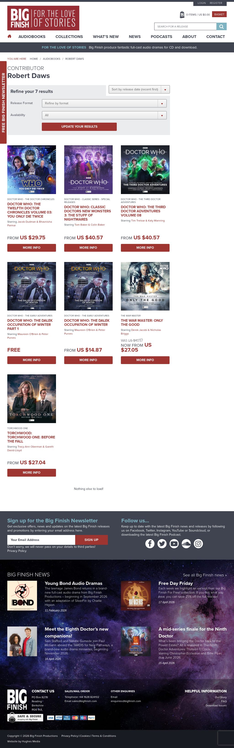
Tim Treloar (138, 221)
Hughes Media (31, 741)
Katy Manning (156, 221)
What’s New (106, 37)
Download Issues (216, 705)
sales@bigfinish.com (84, 701)
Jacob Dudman (27, 222)
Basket (219, 14)
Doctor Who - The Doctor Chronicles (30, 199)
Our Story (221, 697)
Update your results (79, 126)
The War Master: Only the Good (142, 322)
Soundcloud (197, 530)
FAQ (224, 701)
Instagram (163, 530)
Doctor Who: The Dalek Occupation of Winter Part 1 (30, 324)
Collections (69, 37)
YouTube (178, 530)
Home (34, 59)
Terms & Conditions (104, 736)
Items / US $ (198, 15)
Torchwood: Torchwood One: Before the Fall (31, 437)
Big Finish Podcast (167, 534)
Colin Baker (98, 225)
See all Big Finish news (203, 575)
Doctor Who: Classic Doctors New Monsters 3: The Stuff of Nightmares (87, 213)
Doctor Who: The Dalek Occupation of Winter (86, 322)
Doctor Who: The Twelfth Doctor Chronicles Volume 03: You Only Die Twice (29, 210)
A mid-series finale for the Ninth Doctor (193, 632)
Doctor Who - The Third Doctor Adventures (140, 200)
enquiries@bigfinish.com (126, 701)
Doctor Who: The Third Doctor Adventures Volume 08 (143, 211)
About (189, 37)
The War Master (131, 315)
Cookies (85, 736)
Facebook (137, 530)
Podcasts (161, 37)
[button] (139, 89)
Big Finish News (28, 574)
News (135, 37)
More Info (31, 247)
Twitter (150, 530)
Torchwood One (17, 428)
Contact (215, 37)
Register (216, 3)
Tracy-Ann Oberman (30, 447)
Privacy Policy (17, 550)
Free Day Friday (176, 583)
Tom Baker (81, 225)
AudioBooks (32, 37)
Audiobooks (51, 59)
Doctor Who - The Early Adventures (29, 315)
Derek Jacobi (139, 330)
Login (202, 3)
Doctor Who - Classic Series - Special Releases (87, 200)
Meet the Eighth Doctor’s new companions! (76, 632)
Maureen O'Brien (28, 334)
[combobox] (185, 26)
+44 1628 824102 (89, 697)
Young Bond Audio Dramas (74, 583)
